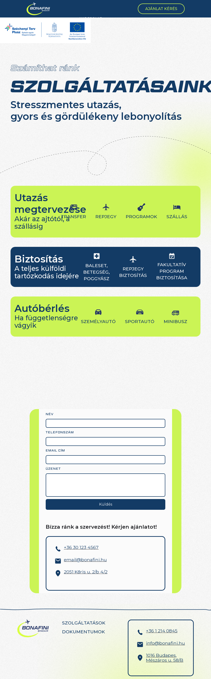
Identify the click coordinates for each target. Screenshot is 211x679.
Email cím (55, 450)
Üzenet (53, 468)
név (49, 414)
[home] (38, 8)
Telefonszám (60, 432)
